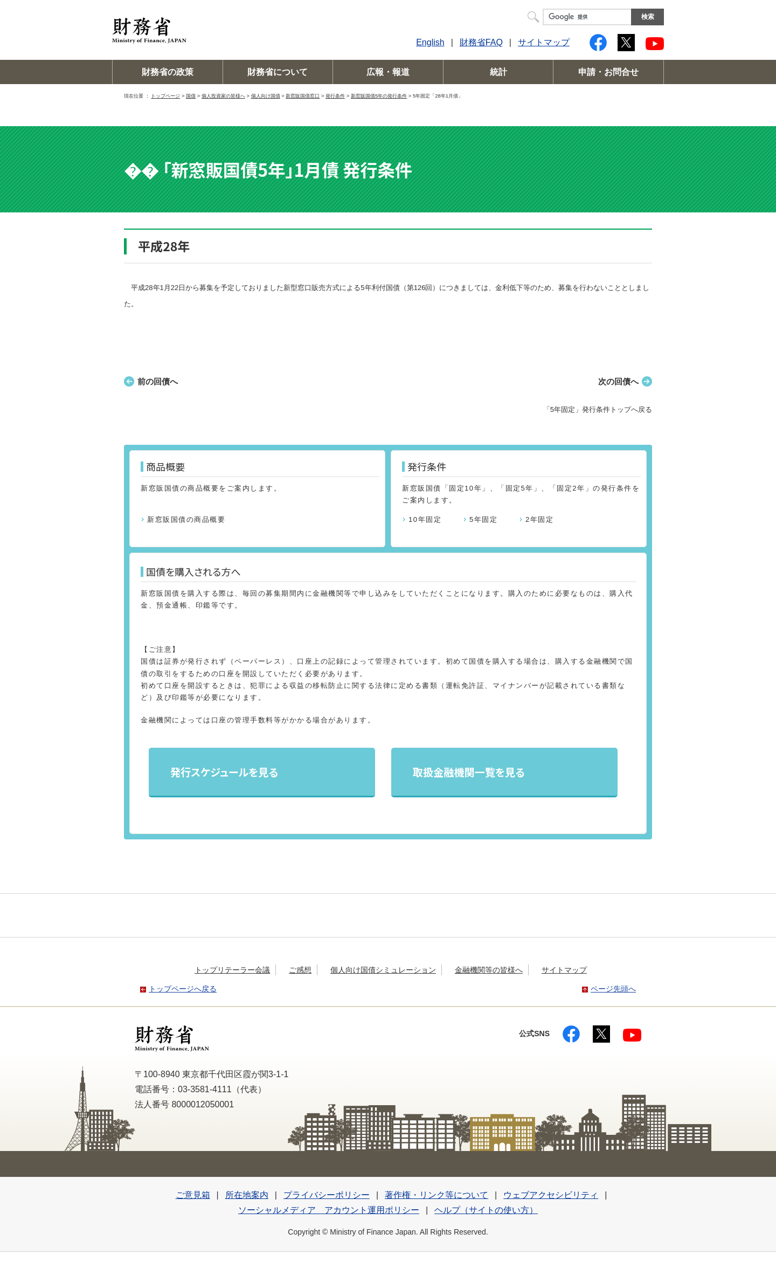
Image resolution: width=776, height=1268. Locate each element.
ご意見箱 (193, 1195)
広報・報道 (388, 72)
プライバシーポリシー (326, 1195)
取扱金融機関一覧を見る (469, 772)
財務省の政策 (167, 72)
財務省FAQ (481, 42)
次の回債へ (618, 381)
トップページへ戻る (183, 988)
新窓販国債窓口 (303, 96)
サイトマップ (544, 42)
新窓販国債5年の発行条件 (379, 96)
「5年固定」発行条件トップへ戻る (597, 409)
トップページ (165, 96)
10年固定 (424, 519)
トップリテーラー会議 (232, 970)
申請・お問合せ (608, 72)
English (430, 42)
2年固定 (539, 519)
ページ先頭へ (613, 988)
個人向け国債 (265, 96)
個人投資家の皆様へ (223, 96)
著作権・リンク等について (436, 1195)
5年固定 (483, 519)
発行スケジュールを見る (224, 772)
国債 (191, 96)
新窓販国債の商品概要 (186, 519)
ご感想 (300, 970)
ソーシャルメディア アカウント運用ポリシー (328, 1210)
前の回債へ (157, 381)
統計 (498, 72)
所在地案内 (246, 1195)
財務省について (277, 72)
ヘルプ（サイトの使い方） (486, 1210)
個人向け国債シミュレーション (383, 970)
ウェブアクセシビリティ (550, 1195)
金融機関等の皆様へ (489, 970)
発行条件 (335, 96)
